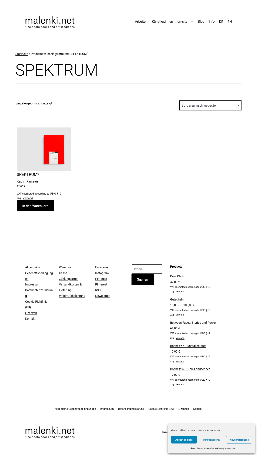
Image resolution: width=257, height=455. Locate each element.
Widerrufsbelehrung (72, 295)
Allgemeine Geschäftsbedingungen (39, 272)
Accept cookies (183, 439)
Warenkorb (66, 267)
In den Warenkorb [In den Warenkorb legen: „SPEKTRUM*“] (35, 206)
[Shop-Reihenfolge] (210, 105)
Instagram (102, 273)
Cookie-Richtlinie (195, 448)
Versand (28, 198)
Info (212, 22)
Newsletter (102, 295)
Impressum (230, 448)
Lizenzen (31, 313)
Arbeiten (141, 22)
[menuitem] (221, 22)
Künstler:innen (162, 22)
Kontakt (30, 318)
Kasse (63, 273)
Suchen (142, 279)
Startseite (22, 54)
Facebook (101, 267)
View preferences (239, 439)
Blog (201, 22)
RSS (97, 290)
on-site (182, 22)
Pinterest (101, 278)
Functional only (211, 439)
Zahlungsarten (68, 278)
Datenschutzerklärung (214, 448)
